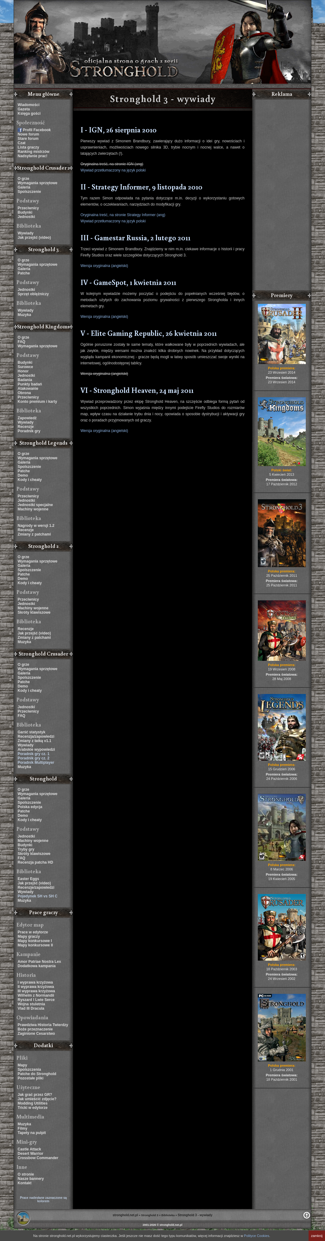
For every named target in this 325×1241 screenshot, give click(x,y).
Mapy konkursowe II (35, 945)
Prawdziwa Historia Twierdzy (43, 1025)
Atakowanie (28, 388)
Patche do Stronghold (37, 1074)
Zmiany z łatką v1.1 (34, 741)
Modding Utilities (33, 1103)
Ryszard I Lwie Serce (36, 1000)
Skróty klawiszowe (34, 612)
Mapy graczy (29, 936)
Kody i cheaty (30, 480)
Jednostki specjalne (35, 505)
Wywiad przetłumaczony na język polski (113, 170)
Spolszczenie (29, 191)
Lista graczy (28, 147)
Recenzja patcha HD (35, 862)
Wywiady (25, 233)
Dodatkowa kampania (37, 966)
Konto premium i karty (37, 401)
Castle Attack (29, 1149)
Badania (25, 380)
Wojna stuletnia (31, 1004)
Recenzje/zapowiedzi (36, 887)
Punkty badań (30, 384)
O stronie (26, 1174)
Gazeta (24, 109)
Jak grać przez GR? (35, 1094)
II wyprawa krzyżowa (36, 987)
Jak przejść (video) (34, 237)
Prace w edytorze (33, 932)
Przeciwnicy (28, 208)
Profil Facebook (37, 130)
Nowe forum (28, 134)
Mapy (22, 1065)
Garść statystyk (31, 732)
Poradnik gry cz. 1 (34, 754)
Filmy (22, 1128)
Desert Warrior (30, 1153)
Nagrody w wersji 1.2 (36, 525)
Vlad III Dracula (31, 1008)
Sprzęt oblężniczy (33, 294)
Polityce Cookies (256, 1236)
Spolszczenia (29, 1069)
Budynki (25, 212)
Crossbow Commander (38, 1158)
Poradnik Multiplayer (36, 762)
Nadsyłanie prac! (32, 156)
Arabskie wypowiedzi (36, 749)
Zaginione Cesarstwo (36, 1033)
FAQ (21, 342)
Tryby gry (26, 849)
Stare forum (28, 138)
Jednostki (26, 217)
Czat (21, 143)
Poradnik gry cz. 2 (34, 758)
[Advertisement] (281, 196)
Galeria (24, 187)
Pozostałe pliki (30, 1078)
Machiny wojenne (33, 509)
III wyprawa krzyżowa (36, 991)
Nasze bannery (31, 1179)
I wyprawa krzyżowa (35, 982)
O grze (23, 178)
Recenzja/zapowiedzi (36, 736)
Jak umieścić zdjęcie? (37, 1099)
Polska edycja (30, 807)
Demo (23, 475)
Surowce (25, 367)
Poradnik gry (29, 431)
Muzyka (24, 315)
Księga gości (29, 113)
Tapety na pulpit (32, 1133)
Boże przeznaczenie (35, 1029)
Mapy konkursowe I (35, 941)
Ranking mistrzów (34, 151)
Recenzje (26, 427)
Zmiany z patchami (34, 534)
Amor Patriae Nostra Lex (39, 961)
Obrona (24, 393)
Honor (23, 371)
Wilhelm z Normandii (36, 995)
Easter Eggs (28, 879)
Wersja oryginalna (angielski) (104, 266)
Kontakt (25, 1183)
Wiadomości (29, 105)
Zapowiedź (27, 418)
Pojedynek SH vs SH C (38, 896)
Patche (24, 273)
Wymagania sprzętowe (37, 183)
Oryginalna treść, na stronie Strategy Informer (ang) (122, 215)
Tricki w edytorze (33, 1107)
